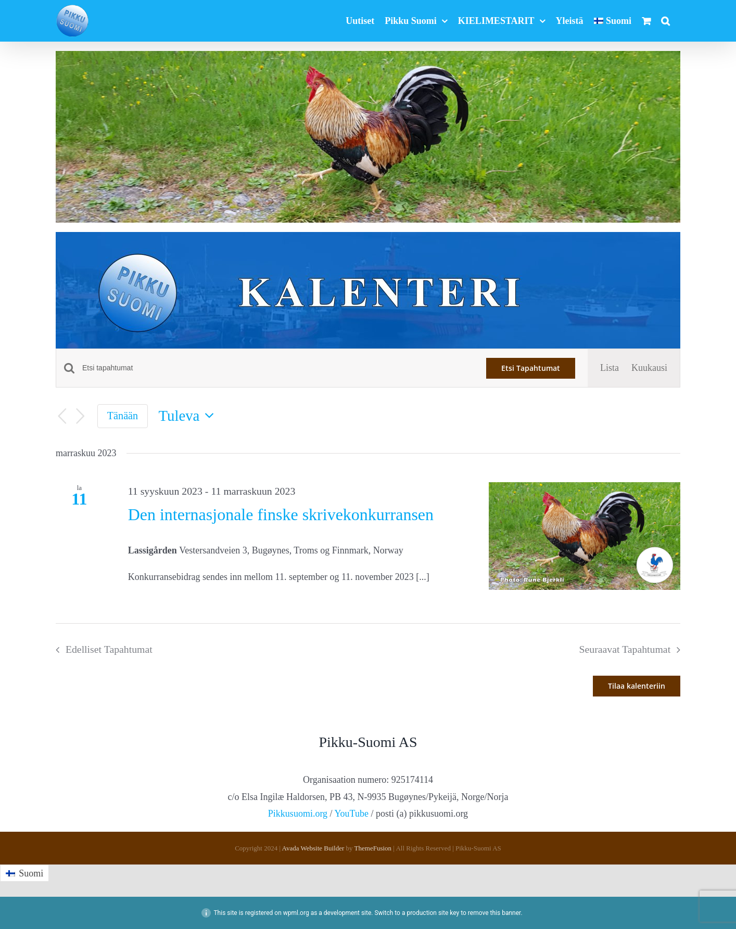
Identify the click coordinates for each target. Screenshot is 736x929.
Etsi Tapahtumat (530, 368)
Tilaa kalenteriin (636, 686)
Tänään (122, 415)
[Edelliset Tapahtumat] (62, 416)
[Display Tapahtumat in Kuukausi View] (649, 367)
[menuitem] (612, 20)
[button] (665, 20)
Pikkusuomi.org (297, 813)
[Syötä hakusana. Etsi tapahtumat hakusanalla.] (278, 368)
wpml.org (296, 913)
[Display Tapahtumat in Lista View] (609, 367)
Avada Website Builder (313, 848)
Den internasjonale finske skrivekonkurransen (281, 514)
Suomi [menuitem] (31, 873)
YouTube (351, 813)
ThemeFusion (373, 848)
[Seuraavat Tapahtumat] (80, 416)
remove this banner (494, 913)
